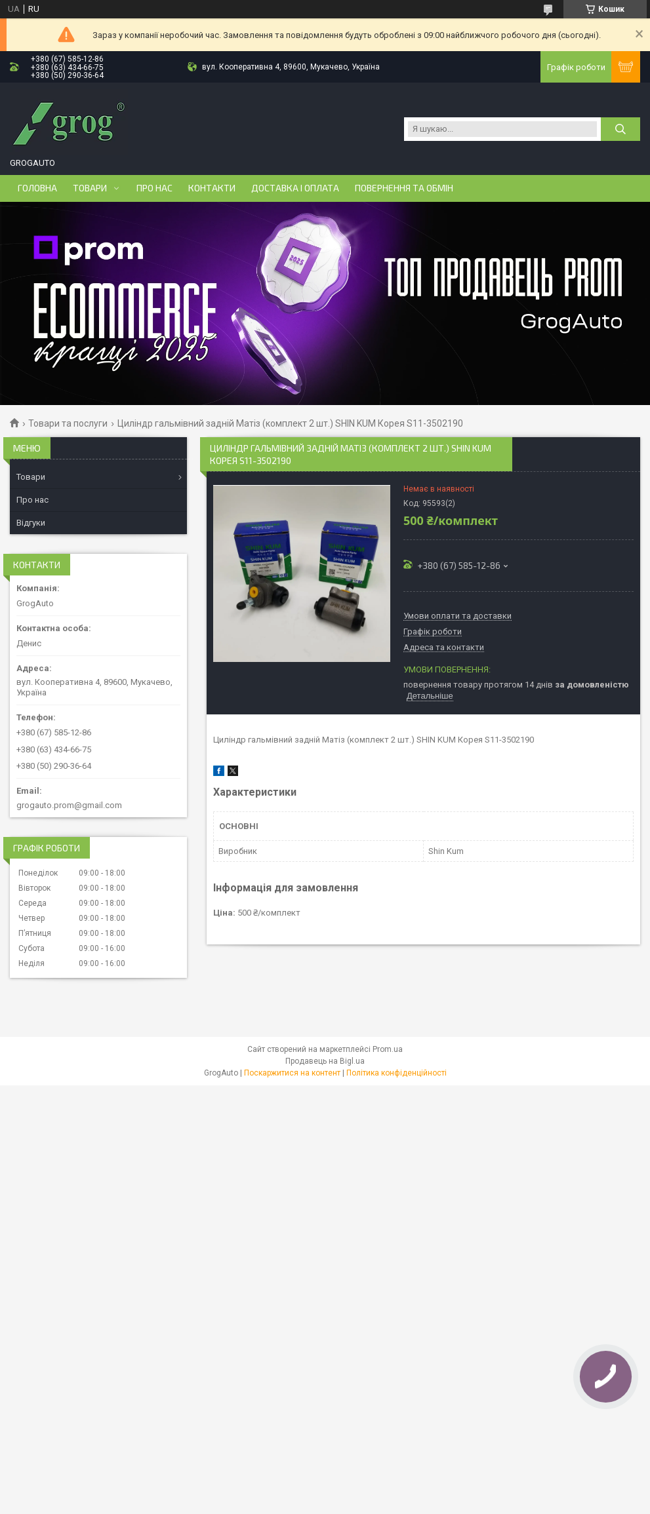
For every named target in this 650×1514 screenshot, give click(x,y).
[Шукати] (620, 129)
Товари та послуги (68, 423)
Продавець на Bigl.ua (325, 1061)
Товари (90, 188)
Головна (37, 188)
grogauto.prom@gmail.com (69, 805)
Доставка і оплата (295, 188)
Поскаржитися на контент (292, 1072)
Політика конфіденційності (396, 1072)
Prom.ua (388, 1049)
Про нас (154, 188)
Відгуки (30, 523)
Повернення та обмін (404, 188)
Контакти (211, 188)
